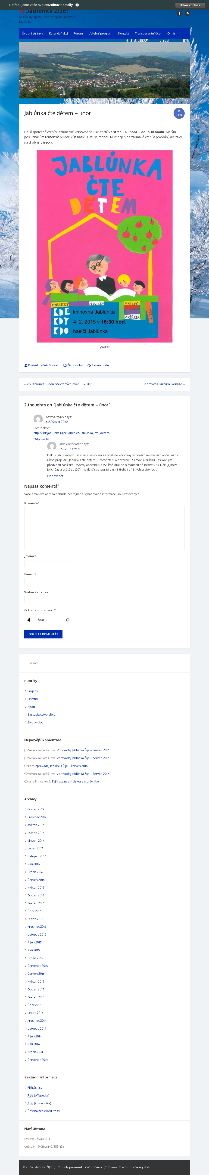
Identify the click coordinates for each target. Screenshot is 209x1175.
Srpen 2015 (35, 958)
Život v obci (75, 365)
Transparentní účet (148, 33)
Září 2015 (34, 950)
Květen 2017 (36, 825)
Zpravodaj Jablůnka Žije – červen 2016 (83, 750)
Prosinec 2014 (37, 1020)
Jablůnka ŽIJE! (47, 11)
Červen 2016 (36, 880)
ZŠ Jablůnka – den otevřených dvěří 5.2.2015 (58, 384)
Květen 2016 (36, 887)
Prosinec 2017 (37, 817)
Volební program (100, 33)
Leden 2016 (35, 919)
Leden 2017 (35, 848)
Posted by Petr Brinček (42, 365)
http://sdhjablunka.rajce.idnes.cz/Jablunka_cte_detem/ (72, 433)
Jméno (30, 556)
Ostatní (33, 699)
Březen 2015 (36, 997)
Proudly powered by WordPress (80, 1167)
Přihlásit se (35, 1087)
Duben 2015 (36, 989)
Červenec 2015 (38, 966)
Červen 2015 (36, 973)
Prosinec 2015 (37, 926)
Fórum (78, 33)
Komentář (31, 503)
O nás (171, 33)
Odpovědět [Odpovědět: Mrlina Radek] (41, 439)
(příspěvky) (38, 1095)
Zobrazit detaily (61, 5)
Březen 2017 (36, 840)
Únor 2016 (34, 911)
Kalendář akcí (58, 33)
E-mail (30, 574)
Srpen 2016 (35, 872)
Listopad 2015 (37, 934)
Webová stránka (36, 592)
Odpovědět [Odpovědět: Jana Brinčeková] (55, 476)
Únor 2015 (34, 1005)
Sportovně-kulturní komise (164, 384)
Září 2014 (34, 1044)
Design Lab (142, 1167)
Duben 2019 (36, 809)
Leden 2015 (35, 1013)
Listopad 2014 (37, 1028)
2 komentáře (98, 365)
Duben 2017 (36, 833)
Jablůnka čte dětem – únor (57, 112)
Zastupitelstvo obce (41, 714)
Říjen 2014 (35, 1036)
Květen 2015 (36, 981)
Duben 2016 (36, 895)
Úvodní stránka (32, 33)
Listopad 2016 (37, 856)
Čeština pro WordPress (44, 1111)
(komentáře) (39, 1103)
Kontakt (123, 33)
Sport (31, 707)
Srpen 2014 (35, 1052)
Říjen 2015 (35, 942)
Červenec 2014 (38, 1060)
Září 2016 (34, 864)
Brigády (33, 691)
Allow (190, 5)
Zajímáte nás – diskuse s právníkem (76, 781)
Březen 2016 (36, 903)
